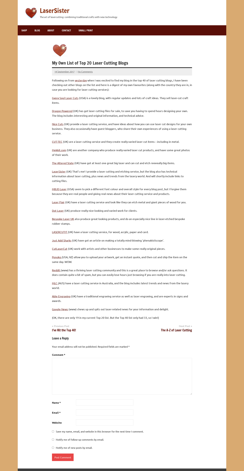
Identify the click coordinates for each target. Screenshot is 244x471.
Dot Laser (58, 210)
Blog (37, 30)
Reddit (56, 270)
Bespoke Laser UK (63, 218)
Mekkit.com (59, 150)
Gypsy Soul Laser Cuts (65, 98)
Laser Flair (58, 202)
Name (56, 402)
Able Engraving (61, 296)
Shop (24, 30)
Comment (58, 354)
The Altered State (63, 163)
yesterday (81, 80)
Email (56, 412)
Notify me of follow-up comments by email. (80, 439)
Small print (86, 30)
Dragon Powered (62, 110)
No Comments (85, 71)
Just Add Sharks (61, 240)
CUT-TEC (57, 141)
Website (57, 422)
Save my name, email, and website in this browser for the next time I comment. (100, 431)
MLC (55, 283)
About (50, 30)
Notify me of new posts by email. (74, 447)
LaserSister (54, 10)
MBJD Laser (59, 189)
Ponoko (57, 257)
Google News (60, 309)
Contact (66, 30)
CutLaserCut (59, 248)
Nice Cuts (57, 124)
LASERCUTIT (60, 232)
